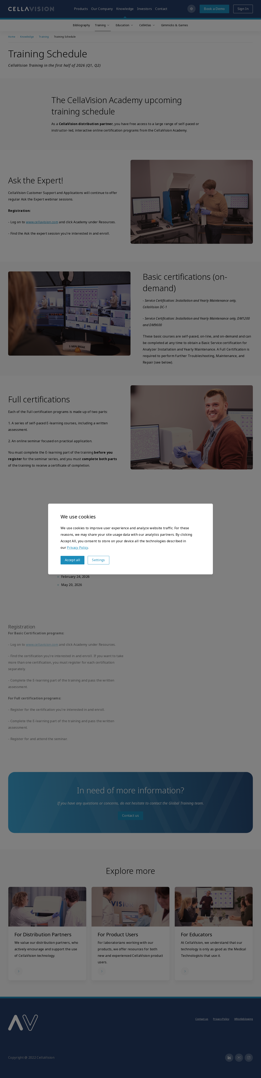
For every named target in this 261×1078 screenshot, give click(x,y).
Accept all (72, 560)
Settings (98, 560)
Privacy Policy (77, 547)
